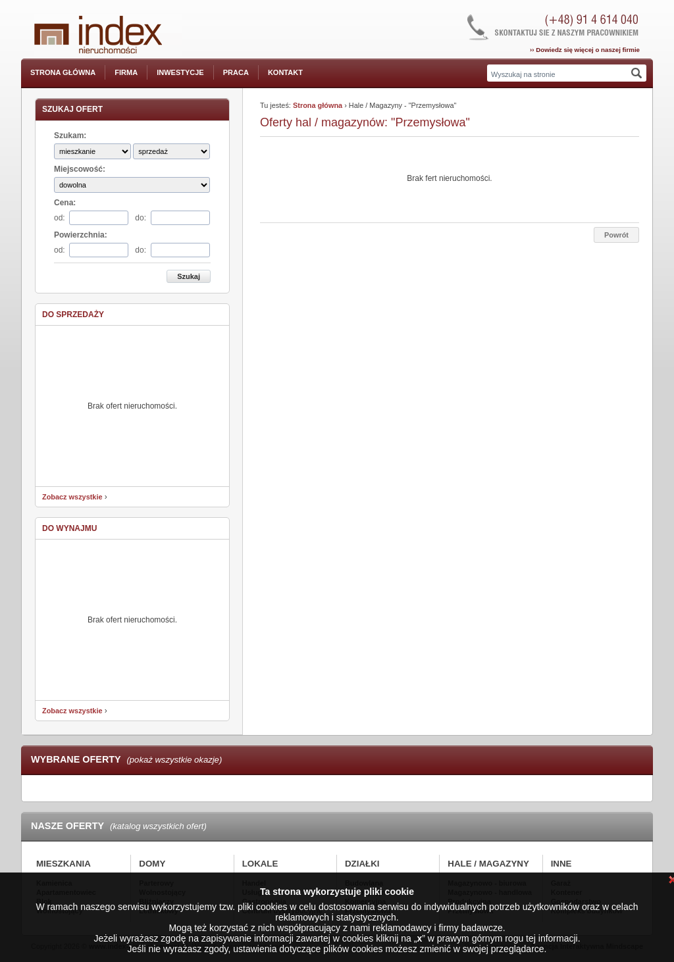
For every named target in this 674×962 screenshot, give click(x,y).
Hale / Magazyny (488, 864)
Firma (126, 72)
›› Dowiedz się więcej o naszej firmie (585, 49)
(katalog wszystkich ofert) (158, 826)
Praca (236, 72)
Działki (362, 864)
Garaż (561, 883)
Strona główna (62, 72)
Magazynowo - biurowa (487, 883)
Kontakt (285, 72)
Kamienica (54, 883)
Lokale (260, 864)
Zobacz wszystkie (72, 497)
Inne (561, 864)
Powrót (616, 235)
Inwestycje (180, 72)
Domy (152, 864)
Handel (254, 883)
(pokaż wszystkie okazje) (174, 760)
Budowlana (364, 883)
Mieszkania (63, 864)
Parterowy (156, 883)
